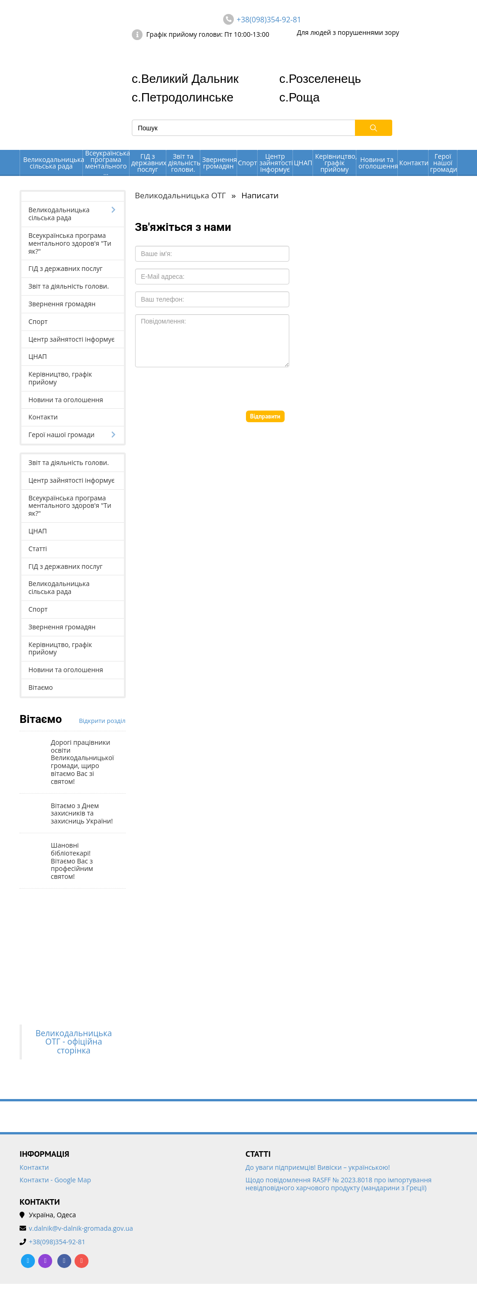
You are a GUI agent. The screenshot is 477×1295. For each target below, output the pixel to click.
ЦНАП (303, 162)
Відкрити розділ (102, 720)
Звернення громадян (219, 162)
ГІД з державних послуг (148, 163)
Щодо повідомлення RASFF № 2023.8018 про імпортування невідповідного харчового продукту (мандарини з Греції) (338, 1184)
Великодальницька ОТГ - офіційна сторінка (73, 1041)
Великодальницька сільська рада (52, 162)
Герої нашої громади (443, 163)
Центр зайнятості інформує (276, 163)
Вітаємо (40, 687)
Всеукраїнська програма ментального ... (107, 163)
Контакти (413, 162)
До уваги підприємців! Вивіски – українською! (317, 1168)
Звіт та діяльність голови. (184, 163)
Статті (37, 548)
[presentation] (206, 392)
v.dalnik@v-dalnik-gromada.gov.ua (81, 1228)
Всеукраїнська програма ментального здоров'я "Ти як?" (69, 243)
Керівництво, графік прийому (335, 163)
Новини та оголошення (378, 162)
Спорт (247, 162)
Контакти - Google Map (55, 1180)
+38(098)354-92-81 (269, 19)
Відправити (265, 416)
